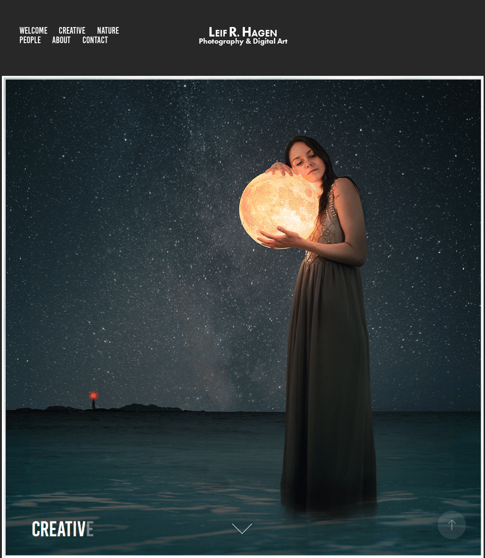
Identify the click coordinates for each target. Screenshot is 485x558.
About (61, 40)
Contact (95, 40)
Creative (72, 31)
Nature (108, 31)
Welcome (33, 31)
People (30, 40)
